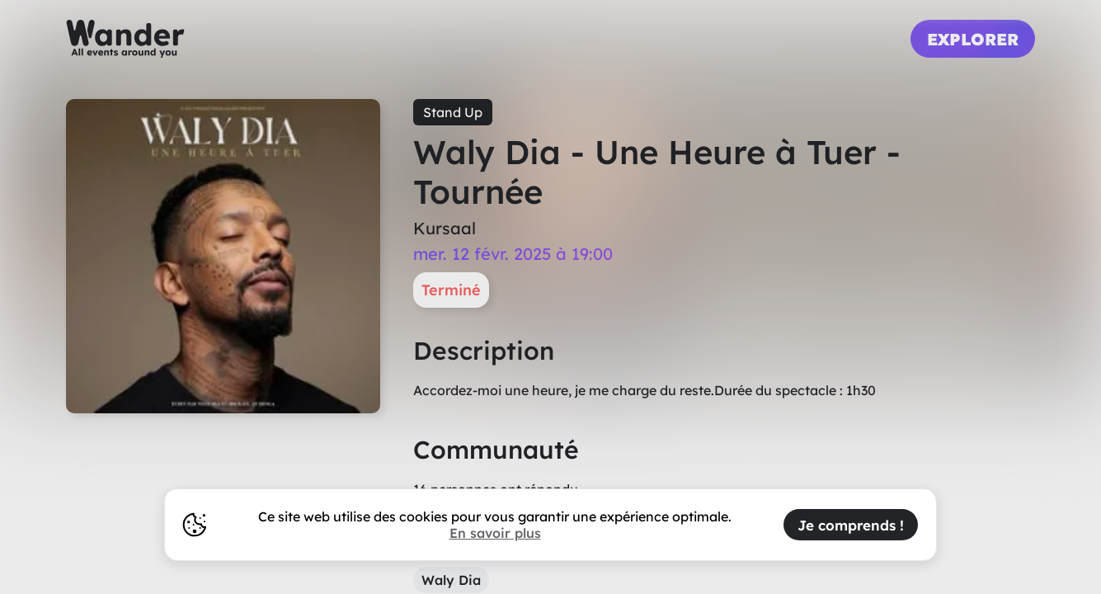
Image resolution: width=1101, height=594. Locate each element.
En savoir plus (495, 533)
